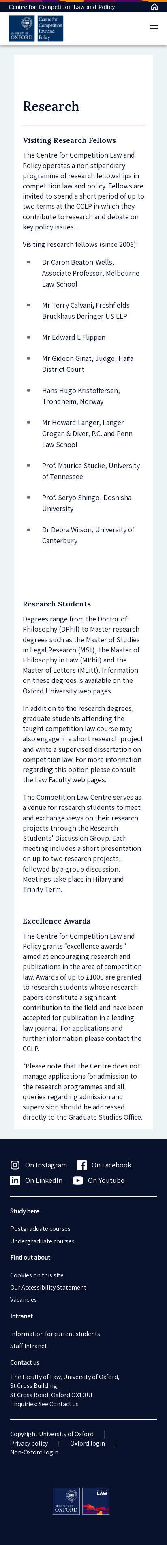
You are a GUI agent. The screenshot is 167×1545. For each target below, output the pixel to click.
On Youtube (99, 1180)
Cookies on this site (37, 1275)
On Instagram (38, 1165)
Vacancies (23, 1299)
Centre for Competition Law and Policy (62, 7)
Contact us (64, 1404)
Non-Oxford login (34, 1452)
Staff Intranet (28, 1346)
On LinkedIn (36, 1180)
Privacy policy (29, 1443)
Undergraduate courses (42, 1241)
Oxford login (87, 1443)
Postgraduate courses (40, 1228)
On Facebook (104, 1165)
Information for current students (55, 1333)
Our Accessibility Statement (48, 1287)
